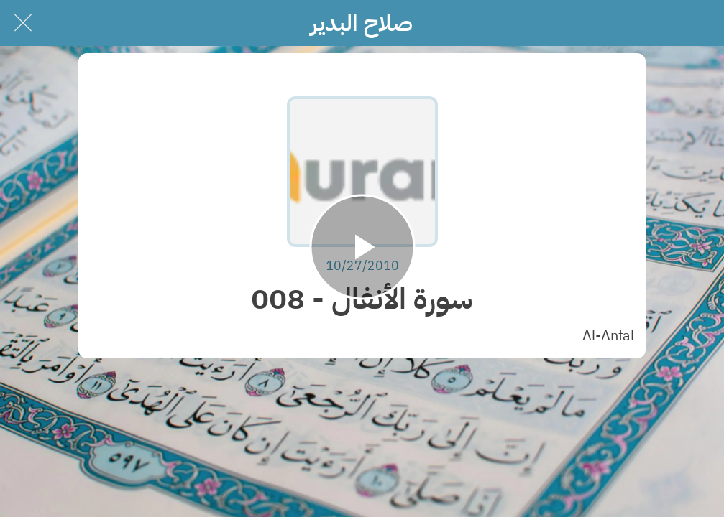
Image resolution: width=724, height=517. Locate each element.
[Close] (23, 23)
